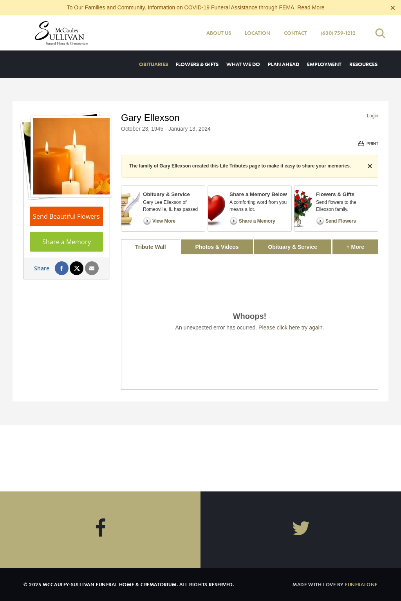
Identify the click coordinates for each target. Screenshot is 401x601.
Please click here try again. (291, 327)
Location (257, 32)
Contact (295, 32)
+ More (362, 244)
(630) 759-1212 (338, 32)
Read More (310, 7)
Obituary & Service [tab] (292, 247)
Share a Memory (66, 242)
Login (372, 116)
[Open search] (380, 33)
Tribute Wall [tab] (150, 247)
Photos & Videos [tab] (217, 247)
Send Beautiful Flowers (66, 216)
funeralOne (361, 584)
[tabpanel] (249, 321)
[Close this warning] (393, 8)
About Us (218, 32)
